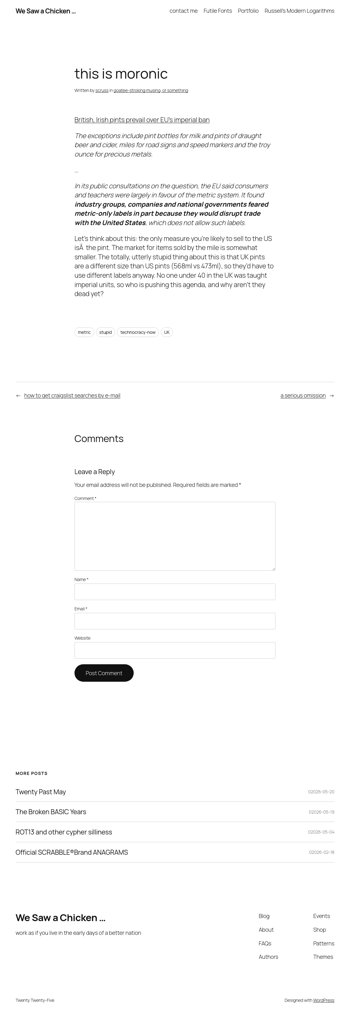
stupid (105, 332)
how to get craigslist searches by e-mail (72, 395)
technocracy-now (138, 332)
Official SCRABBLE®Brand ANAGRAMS (72, 852)
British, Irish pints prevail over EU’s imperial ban (142, 119)
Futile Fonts (218, 10)
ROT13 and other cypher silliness (64, 832)
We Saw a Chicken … (46, 10)
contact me (184, 10)
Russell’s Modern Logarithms (299, 10)
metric (84, 332)
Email (80, 609)
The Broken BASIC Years (51, 811)
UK (167, 332)
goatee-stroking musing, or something (151, 90)
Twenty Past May (41, 791)
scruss (101, 90)
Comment (85, 498)
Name (81, 579)
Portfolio (248, 10)
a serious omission (303, 395)
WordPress (323, 1000)
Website (82, 638)
